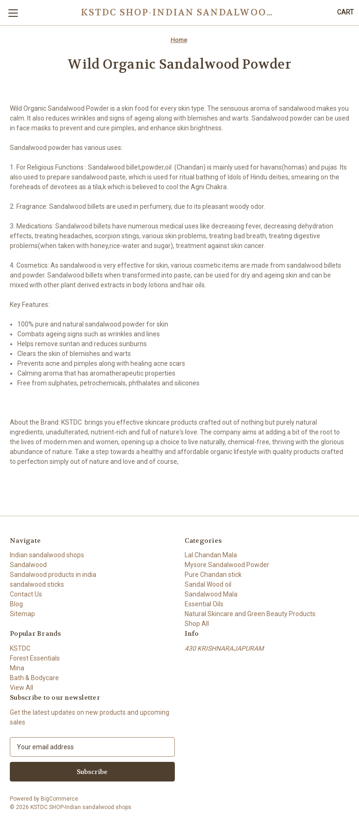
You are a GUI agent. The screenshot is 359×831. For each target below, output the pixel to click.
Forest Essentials (35, 658)
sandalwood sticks (37, 584)
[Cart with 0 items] (345, 12)
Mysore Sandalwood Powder (227, 564)
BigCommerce (59, 798)
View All (21, 687)
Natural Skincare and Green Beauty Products (250, 614)
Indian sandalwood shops (47, 555)
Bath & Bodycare (34, 678)
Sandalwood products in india (53, 574)
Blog (16, 604)
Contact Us (26, 594)
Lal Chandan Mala (211, 555)
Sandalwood (28, 564)
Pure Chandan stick (213, 574)
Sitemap (22, 614)
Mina (17, 668)
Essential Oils (204, 604)
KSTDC (20, 648)
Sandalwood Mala (211, 594)
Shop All (197, 623)
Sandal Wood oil (208, 584)
